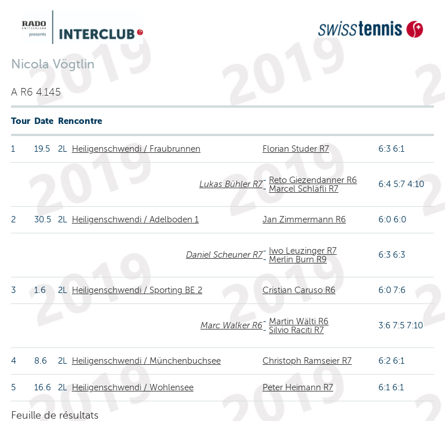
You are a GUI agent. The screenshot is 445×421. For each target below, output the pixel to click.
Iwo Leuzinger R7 (303, 250)
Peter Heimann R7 (297, 387)
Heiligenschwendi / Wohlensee (133, 387)
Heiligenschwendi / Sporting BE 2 (137, 290)
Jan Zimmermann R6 (304, 219)
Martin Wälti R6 (299, 321)
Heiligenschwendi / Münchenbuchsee (146, 360)
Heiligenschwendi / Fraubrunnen (136, 148)
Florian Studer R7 (295, 148)
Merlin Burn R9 (298, 259)
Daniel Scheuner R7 (224, 254)
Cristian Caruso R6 (298, 290)
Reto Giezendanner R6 (313, 180)
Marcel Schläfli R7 (303, 188)
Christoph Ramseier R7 (307, 360)
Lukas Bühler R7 (230, 184)
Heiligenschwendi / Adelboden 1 (135, 219)
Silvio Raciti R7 (296, 330)
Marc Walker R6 (231, 325)
